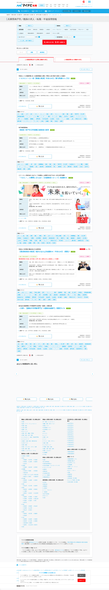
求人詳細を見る (22, 106)
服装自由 (45, 471)
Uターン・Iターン (72, 470)
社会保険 (52, 118)
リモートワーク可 (47, 467)
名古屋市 (36, 493)
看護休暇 (19, 169)
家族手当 (19, 348)
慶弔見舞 (19, 121)
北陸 (67, 4)
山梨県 (30, 480)
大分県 (30, 521)
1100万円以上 (71, 438)
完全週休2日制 (46, 473)
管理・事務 (24, 444)
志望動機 (70, 464)
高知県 (25, 515)
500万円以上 (71, 427)
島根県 (30, 506)
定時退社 (19, 238)
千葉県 (29, 470)
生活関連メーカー (47, 429)
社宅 (64, 166)
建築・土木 (24, 429)
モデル (36, 114)
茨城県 (25, 467)
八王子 (26, 114)
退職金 (60, 116)
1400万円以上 (71, 444)
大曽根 (40, 235)
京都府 (54, 299)
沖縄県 (30, 522)
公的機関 (45, 452)
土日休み (19, 240)
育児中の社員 (20, 299)
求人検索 (19, 570)
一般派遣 (45, 491)
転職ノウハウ (38, 11)
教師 (63, 114)
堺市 (35, 500)
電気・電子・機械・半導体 (28, 433)
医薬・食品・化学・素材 (27, 435)
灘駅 (40, 240)
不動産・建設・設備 (47, 446)
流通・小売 (45, 437)
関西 (41, 5)
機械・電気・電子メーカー (49, 423)
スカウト (76, 11)
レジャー (45, 435)
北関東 (55, 4)
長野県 (35, 480)
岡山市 (25, 510)
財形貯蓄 (84, 294)
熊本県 (25, 521)
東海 (47, 6)
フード (44, 439)
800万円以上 (71, 433)
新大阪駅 (60, 297)
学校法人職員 (58, 235)
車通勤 (85, 118)
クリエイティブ (25, 439)
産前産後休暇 (48, 166)
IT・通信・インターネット (49, 421)
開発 (26, 344)
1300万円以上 (71, 442)
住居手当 (86, 166)
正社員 (57, 118)
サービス (45, 433)
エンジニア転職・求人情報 (74, 480)
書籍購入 (32, 118)
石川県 (30, 485)
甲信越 (63, 4)
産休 (36, 166)
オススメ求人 (67, 11)
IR (67, 235)
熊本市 (35, 524)
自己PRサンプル (71, 462)
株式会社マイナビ (33, 542)
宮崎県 (35, 521)
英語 (54, 164)
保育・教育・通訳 (26, 448)
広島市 (30, 510)
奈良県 (30, 498)
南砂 (27, 235)
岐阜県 (25, 489)
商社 (44, 431)
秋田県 (25, 461)
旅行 (31, 114)
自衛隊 (26, 164)
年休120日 (80, 297)
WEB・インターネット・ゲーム (29, 450)
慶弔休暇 (74, 240)
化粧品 (30, 292)
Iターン (25, 166)
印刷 (30, 344)
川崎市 (29, 476)
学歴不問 (76, 114)
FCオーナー (45, 495)
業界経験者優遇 (20, 116)
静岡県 (30, 489)
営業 (45, 235)
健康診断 (72, 238)
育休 (54, 166)
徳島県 (25, 513)
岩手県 (30, 459)
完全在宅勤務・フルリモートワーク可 (51, 465)
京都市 (25, 500)
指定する (30, 25)
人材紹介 (45, 488)
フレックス (28, 116)
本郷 (18, 292)
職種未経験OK (71, 451)
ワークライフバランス (80, 116)
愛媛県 (35, 513)
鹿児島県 (26, 522)
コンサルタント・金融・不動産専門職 (30, 437)
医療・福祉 (24, 425)
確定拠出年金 (20, 297)
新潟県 (25, 480)
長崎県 (35, 519)
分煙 (40, 294)
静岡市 (25, 493)
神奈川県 (48, 243)
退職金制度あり (46, 477)
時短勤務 (26, 118)
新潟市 (25, 482)
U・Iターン (43, 116)
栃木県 (30, 467)
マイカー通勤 (36, 116)
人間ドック (19, 118)
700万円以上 (71, 431)
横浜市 (25, 476)
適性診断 (70, 468)
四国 (59, 6)
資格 (69, 472)
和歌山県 (36, 498)
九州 (63, 6)
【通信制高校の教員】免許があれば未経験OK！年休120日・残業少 (44, 251)
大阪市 (30, 500)
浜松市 (30, 493)
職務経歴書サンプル (72, 459)
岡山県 (35, 506)
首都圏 (59, 4)
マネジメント (57, 114)
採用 (51, 114)
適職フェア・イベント (73, 466)
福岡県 (25, 519)
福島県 (35, 461)
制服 (67, 238)
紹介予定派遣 (46, 493)
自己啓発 (84, 238)
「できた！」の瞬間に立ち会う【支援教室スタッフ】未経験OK (43, 178)
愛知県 (35, 489)
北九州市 (31, 524)
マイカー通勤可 (46, 475)
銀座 (22, 114)
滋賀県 (25, 496)
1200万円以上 (71, 440)
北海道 (47, 4)
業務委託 (45, 486)
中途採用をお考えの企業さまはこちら (84, 6)
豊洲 (31, 235)
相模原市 (36, 476)
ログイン (83, 4)
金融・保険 (45, 443)
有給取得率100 (79, 348)
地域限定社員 (80, 240)
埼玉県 (53, 243)
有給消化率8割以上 (47, 463)
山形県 (30, 461)
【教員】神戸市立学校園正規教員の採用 (34, 130)
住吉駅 (35, 240)
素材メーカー (46, 425)
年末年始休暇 (45, 118)
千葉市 (25, 474)
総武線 (24, 243)
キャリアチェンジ (27, 121)
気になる (86, 11)
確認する (81, 580)
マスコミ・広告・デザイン (49, 441)
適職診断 (70, 476)
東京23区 (36, 474)
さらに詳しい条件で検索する (26, 40)
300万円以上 (71, 423)
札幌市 (28, 455)
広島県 (25, 508)
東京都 (56, 121)
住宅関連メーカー (47, 427)
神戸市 (25, 502)
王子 (18, 114)
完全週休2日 (72, 164)
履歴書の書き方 (71, 460)
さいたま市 (30, 474)
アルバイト (45, 240)
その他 (44, 454)
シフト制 (73, 294)
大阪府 (44, 299)
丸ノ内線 (19, 243)
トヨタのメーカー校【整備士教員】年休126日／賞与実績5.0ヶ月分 (44, 78)
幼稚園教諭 (40, 164)
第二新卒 (82, 114)
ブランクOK (35, 121)
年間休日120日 (78, 118)
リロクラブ (67, 240)
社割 (85, 346)
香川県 (30, 513)
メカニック (42, 114)
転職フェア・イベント (53, 11)
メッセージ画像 (22, 218)
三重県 (25, 491)
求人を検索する (25, 11)
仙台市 (25, 463)
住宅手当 (66, 116)
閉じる (81, 575)
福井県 (35, 485)
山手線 (42, 121)
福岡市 (25, 524)
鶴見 (35, 235)
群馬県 (35, 467)
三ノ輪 (22, 235)
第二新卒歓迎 (46, 461)
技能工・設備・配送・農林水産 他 (29, 441)
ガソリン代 (54, 116)
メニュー (89, 4)
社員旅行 (72, 116)
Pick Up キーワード (28, 570)
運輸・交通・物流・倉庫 (48, 448)
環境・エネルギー (47, 450)
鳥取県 (25, 506)
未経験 (67, 118)
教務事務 (60, 292)
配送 (47, 114)
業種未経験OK (71, 453)
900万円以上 (71, 434)
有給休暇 (75, 166)
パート (62, 118)
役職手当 (62, 238)
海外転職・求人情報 (72, 478)
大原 (18, 344)
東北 (51, 4)
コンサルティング (47, 444)
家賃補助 (31, 166)
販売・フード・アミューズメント (29, 423)
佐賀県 (30, 519)
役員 (44, 497)
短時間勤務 (27, 297)
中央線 (87, 240)
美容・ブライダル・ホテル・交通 (29, 446)
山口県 (30, 508)
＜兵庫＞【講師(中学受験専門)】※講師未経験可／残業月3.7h (42, 308)
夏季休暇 (38, 118)
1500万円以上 (71, 446)
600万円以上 (71, 429)
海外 (67, 6)
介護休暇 (59, 166)
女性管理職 (38, 238)
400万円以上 (71, 425)
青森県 (25, 459)
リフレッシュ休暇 (78, 346)
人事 (31, 164)
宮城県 (35, 459)
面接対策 (70, 474)
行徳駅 (30, 240)
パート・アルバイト (47, 490)
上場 (72, 118)
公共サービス (20, 164)
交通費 (86, 164)
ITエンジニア (25, 431)
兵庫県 (61, 121)
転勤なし (57, 344)
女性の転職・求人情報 (73, 482)
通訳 (67, 114)
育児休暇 (61, 240)
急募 (71, 114)
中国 (55, 6)
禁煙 (49, 116)
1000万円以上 (71, 436)
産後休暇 (41, 166)
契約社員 (45, 484)
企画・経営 (24, 427)
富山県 (25, 485)
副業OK (45, 469)
